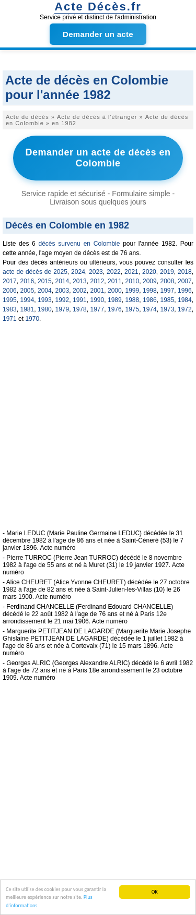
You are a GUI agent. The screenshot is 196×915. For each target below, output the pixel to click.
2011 (115, 281)
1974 (150, 309)
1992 (62, 300)
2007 (185, 281)
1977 (97, 309)
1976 (115, 309)
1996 (185, 290)
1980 (45, 309)
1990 (97, 300)
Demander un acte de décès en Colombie (97, 157)
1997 (167, 290)
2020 (149, 271)
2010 (132, 281)
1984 (185, 300)
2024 (78, 271)
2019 (167, 271)
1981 (27, 309)
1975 (132, 309)
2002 (80, 290)
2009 (150, 281)
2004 (45, 290)
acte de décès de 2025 (35, 271)
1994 (27, 300)
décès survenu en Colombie (79, 243)
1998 (150, 290)
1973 (167, 309)
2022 (114, 271)
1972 (185, 309)
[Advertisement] (98, 431)
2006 (10, 290)
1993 (45, 300)
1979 (62, 309)
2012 (97, 281)
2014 (62, 281)
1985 (167, 300)
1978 (80, 309)
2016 (27, 281)
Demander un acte (98, 34)
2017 (10, 281)
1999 (132, 290)
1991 (80, 300)
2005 (27, 290)
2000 (115, 290)
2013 (80, 281)
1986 (150, 300)
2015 (45, 281)
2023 (96, 271)
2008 (167, 281)
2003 (62, 290)
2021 (131, 271)
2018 (185, 271)
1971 (10, 318)
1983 (10, 309)
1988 (132, 300)
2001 (97, 290)
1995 (10, 300)
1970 (32, 318)
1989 (115, 300)
